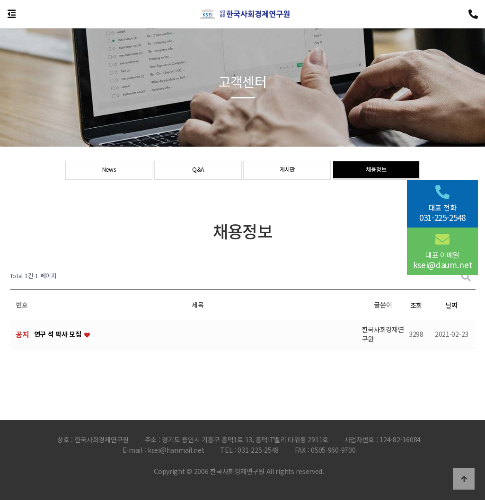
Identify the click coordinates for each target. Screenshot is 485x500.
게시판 (287, 171)
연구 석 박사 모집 (58, 334)
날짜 (452, 305)
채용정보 (376, 171)
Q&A (198, 171)
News (109, 171)
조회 (416, 305)
